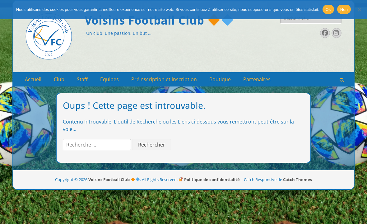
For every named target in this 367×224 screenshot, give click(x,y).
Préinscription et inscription (164, 79)
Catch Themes (297, 179)
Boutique (220, 79)
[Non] (359, 10)
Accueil (33, 79)
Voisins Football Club (159, 20)
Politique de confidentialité (209, 179)
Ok (328, 9)
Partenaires (257, 79)
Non (344, 9)
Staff (82, 79)
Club (59, 79)
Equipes (109, 79)
